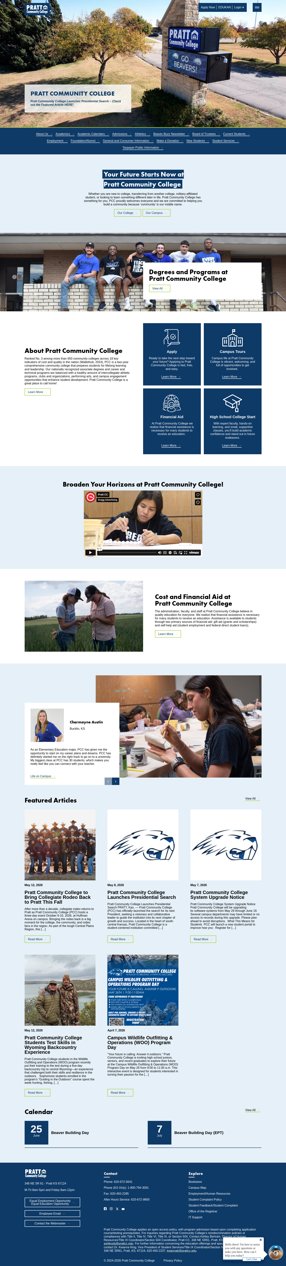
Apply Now (208, 7)
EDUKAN (224, 7)
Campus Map (197, 1187)
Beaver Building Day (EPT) (198, 1132)
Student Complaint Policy (205, 1199)
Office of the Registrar (203, 1211)
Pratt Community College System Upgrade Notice (219, 895)
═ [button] (257, 7)
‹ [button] (108, 781)
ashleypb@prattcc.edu (118, 1243)
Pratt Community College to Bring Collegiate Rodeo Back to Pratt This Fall (58, 897)
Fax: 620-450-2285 (116, 1193)
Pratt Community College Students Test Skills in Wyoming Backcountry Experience (53, 1045)
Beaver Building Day (70, 1132)
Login (237, 7)
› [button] (115, 781)
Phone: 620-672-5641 (118, 1181)
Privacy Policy (173, 1260)
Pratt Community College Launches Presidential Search (141, 895)
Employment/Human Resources (209, 1193)
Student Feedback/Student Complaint (213, 1205)
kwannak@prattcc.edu (181, 1250)
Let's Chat (252, 1259)
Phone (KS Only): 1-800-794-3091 (126, 1187)
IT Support (195, 1217)
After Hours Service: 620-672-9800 (127, 1199)
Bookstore (195, 1181)
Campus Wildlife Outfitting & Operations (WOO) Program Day (140, 1042)
